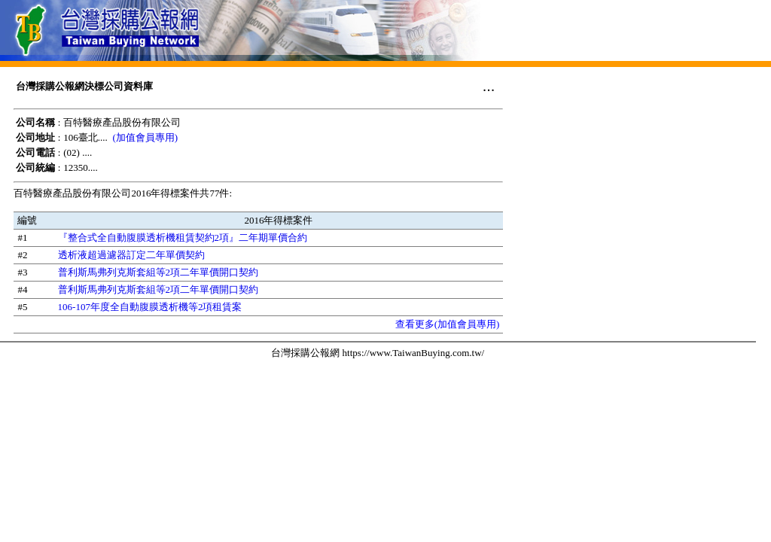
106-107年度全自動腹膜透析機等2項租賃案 (150, 306)
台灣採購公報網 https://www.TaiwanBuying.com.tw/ (377, 352)
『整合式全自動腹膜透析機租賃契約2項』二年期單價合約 (183, 237)
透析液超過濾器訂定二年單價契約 (131, 254)
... (489, 86)
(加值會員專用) (145, 137)
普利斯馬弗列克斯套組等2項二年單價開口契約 (158, 272)
